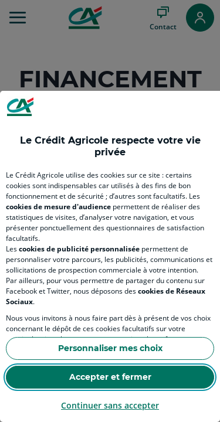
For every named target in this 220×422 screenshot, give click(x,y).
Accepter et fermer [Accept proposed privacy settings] (110, 377)
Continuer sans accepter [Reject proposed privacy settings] (110, 405)
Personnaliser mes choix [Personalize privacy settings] (110, 348)
